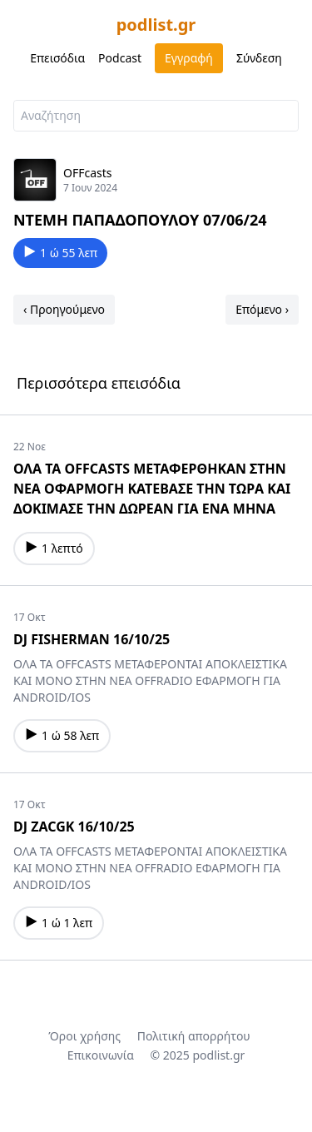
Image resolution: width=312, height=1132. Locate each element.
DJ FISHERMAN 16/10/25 (91, 639)
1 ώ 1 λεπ (58, 923)
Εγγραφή (189, 58)
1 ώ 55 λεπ (60, 253)
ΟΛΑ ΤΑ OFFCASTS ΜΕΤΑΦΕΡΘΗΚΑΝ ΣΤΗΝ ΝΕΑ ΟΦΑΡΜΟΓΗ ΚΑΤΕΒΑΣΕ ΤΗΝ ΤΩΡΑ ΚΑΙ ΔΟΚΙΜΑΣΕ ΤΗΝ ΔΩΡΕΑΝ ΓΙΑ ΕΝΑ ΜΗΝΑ (151, 488)
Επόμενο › (262, 309)
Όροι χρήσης (84, 1036)
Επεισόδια (57, 58)
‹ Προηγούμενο (64, 309)
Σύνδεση (259, 58)
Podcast (119, 58)
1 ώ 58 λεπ (62, 735)
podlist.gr (156, 24)
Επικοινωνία (100, 1055)
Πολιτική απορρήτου (193, 1036)
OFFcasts (87, 173)
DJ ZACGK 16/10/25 (74, 826)
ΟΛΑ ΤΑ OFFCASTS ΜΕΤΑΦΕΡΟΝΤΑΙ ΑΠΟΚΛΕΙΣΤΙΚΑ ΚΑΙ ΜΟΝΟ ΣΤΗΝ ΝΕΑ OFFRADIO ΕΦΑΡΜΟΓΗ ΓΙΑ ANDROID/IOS (150, 680)
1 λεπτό (54, 548)
